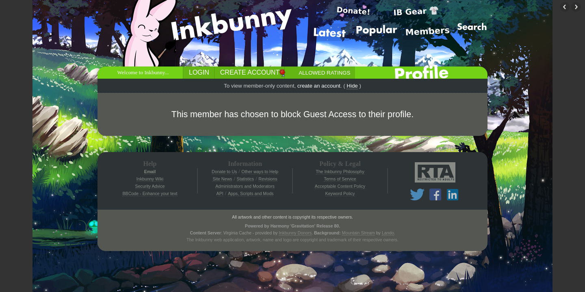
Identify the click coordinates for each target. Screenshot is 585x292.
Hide (352, 86)
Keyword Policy (340, 193)
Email (150, 171)
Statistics (245, 178)
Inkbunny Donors (295, 232)
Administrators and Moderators (245, 186)
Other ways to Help (259, 171)
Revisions (267, 178)
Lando (388, 232)
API (220, 193)
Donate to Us (224, 171)
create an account (318, 86)
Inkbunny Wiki (149, 178)
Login (199, 72)
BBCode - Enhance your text (149, 193)
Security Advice (150, 186)
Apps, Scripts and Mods (251, 193)
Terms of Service (340, 178)
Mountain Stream (358, 232)
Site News (222, 178)
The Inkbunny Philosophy (340, 171)
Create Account (250, 72)
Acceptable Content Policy (340, 186)
